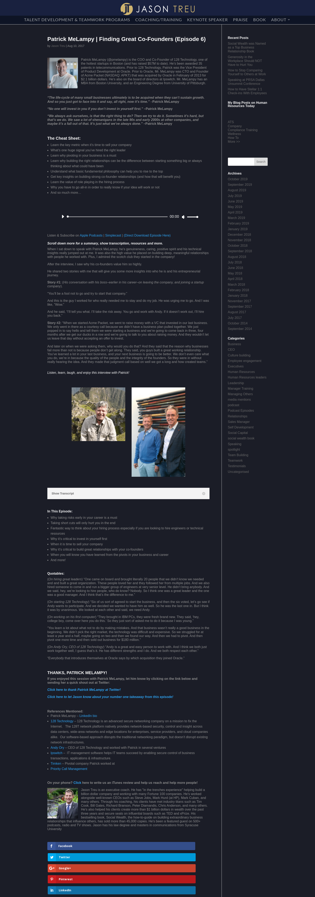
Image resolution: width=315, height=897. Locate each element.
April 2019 (235, 212)
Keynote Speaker (207, 20)
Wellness (234, 134)
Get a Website (139, 892)
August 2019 (237, 190)
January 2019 (238, 229)
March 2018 (236, 284)
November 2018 (239, 240)
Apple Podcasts (91, 235)
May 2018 (235, 273)
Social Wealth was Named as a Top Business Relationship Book (247, 47)
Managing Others (240, 394)
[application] (128, 217)
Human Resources (241, 372)
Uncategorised (238, 471)
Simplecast (113, 235)
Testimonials (237, 466)
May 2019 (235, 207)
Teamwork (235, 460)
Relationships (237, 416)
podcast (233, 405)
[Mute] (183, 217)
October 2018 (238, 245)
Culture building (239, 355)
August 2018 (237, 257)
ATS (231, 122)
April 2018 (235, 279)
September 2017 (240, 306)
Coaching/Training (158, 20)
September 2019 (240, 184)
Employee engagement (245, 361)
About (278, 20)
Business (234, 344)
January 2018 (238, 295)
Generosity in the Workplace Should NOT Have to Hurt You (245, 60)
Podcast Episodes (241, 410)
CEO (231, 349)
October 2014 (238, 323)
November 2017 (239, 301)
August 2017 (237, 312)
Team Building (238, 455)
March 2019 (236, 218)
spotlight (234, 449)
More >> (234, 141)
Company (235, 126)
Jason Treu (58, 46)
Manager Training (240, 388)
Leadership (236, 383)
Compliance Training (243, 130)
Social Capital (238, 433)
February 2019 (238, 223)
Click (77, 782)
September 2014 (240, 329)
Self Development (241, 427)
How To (233, 137)
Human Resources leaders (247, 377)
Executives (236, 366)
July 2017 (235, 318)
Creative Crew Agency (108, 892)
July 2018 (235, 262)
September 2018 (240, 251)
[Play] (63, 216)
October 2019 (238, 179)
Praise (240, 20)
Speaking (235, 444)
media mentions (239, 399)
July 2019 (235, 196)
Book (259, 20)
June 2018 (235, 268)
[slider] (118, 216)
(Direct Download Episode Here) (147, 235)
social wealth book (241, 438)
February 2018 (238, 290)
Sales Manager (239, 422)
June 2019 (235, 201)
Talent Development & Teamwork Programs (77, 20)
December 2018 (239, 234)
